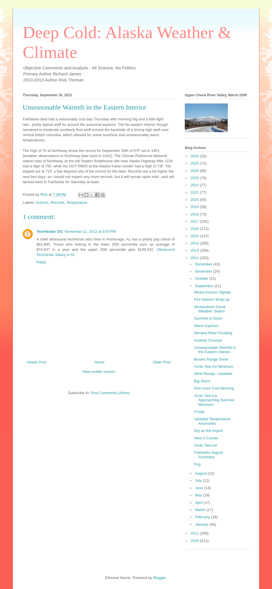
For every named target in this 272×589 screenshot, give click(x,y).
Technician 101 (49, 231)
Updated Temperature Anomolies (212, 421)
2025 (195, 163)
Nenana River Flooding (213, 333)
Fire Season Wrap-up (211, 299)
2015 (195, 236)
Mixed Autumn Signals (212, 292)
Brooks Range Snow (211, 359)
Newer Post (36, 362)
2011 (195, 533)
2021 (195, 192)
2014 (195, 243)
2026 (195, 156)
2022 (195, 185)
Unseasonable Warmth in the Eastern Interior (215, 349)
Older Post (161, 362)
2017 (195, 221)
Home (100, 362)
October (202, 278)
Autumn (42, 202)
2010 (195, 541)
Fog (197, 464)
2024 (195, 171)
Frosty (199, 412)
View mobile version (98, 371)
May (199, 495)
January (202, 524)
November (204, 271)
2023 (195, 178)
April (199, 502)
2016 (195, 228)
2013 (195, 250)
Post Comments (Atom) (110, 393)
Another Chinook (208, 340)
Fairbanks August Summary (208, 454)
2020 (195, 199)
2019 (195, 207)
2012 (195, 258)
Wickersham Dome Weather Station (210, 309)
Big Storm (202, 381)
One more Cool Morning (214, 388)
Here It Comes (206, 438)
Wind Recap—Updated (213, 373)
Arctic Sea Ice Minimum (213, 366)
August (201, 473)
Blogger (159, 578)
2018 (195, 214)
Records (57, 202)
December (204, 264)
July (199, 480)
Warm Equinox (206, 326)
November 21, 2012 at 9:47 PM (90, 231)
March (201, 510)
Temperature (76, 202)
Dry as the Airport (208, 430)
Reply (41, 262)
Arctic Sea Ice (205, 445)
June (199, 488)
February (203, 517)
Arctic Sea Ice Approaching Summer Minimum (214, 400)
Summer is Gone (208, 318)
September (204, 286)
